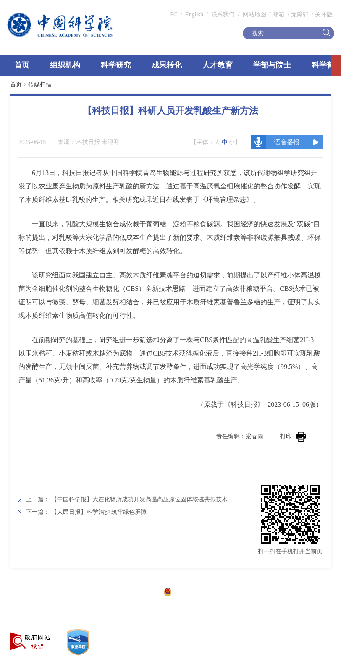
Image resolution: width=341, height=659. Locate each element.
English (194, 14)
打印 (293, 436)
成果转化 (167, 65)
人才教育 (217, 65)
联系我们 (223, 14)
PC (173, 14)
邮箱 (278, 14)
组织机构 (65, 65)
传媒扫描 (40, 84)
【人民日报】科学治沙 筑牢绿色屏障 (99, 512)
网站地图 (253, 14)
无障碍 (300, 14)
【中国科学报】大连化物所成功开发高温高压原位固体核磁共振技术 (139, 499)
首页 (21, 65)
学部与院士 (272, 65)
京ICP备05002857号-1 (130, 593)
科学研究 (116, 65)
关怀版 (324, 14)
